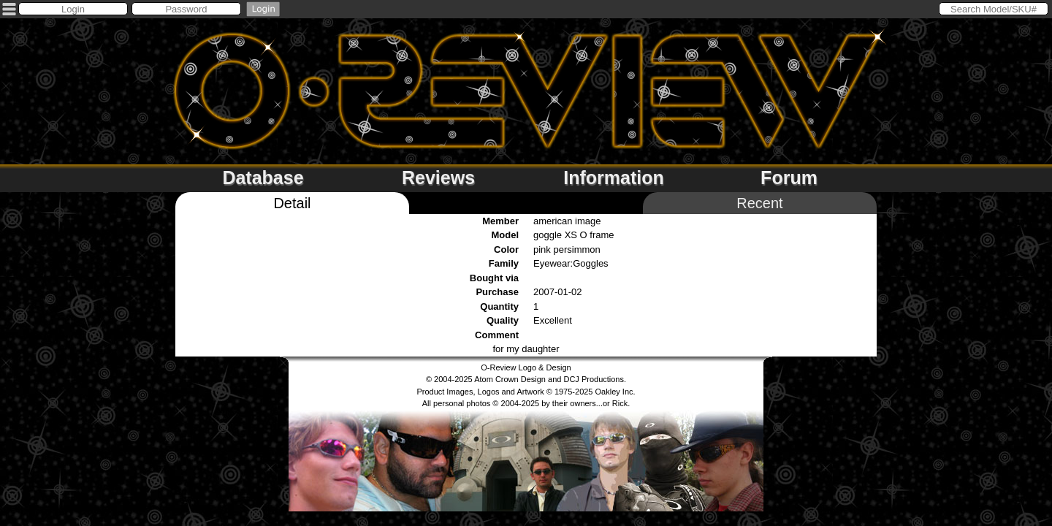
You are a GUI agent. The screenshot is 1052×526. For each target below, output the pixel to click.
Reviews (438, 177)
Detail (291, 203)
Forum (789, 177)
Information (613, 177)
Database (262, 177)
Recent (759, 203)
